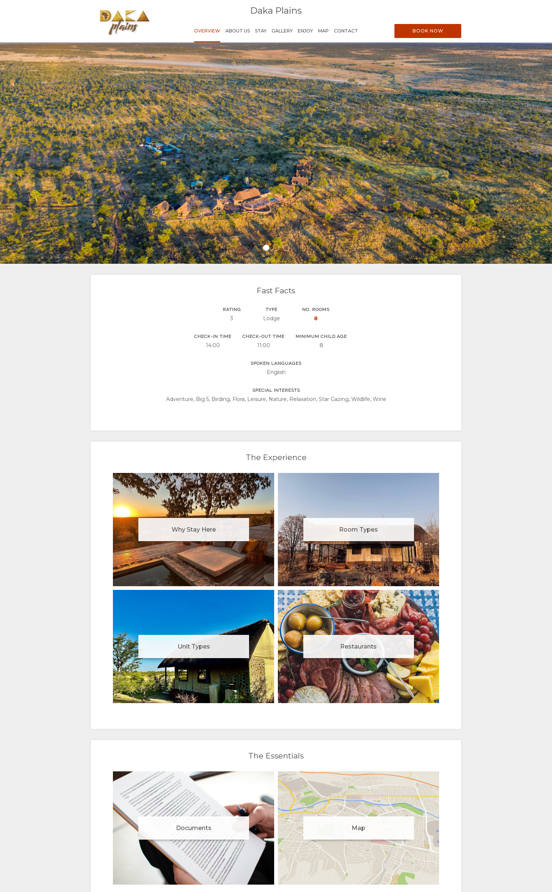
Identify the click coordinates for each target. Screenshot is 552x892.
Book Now (428, 31)
